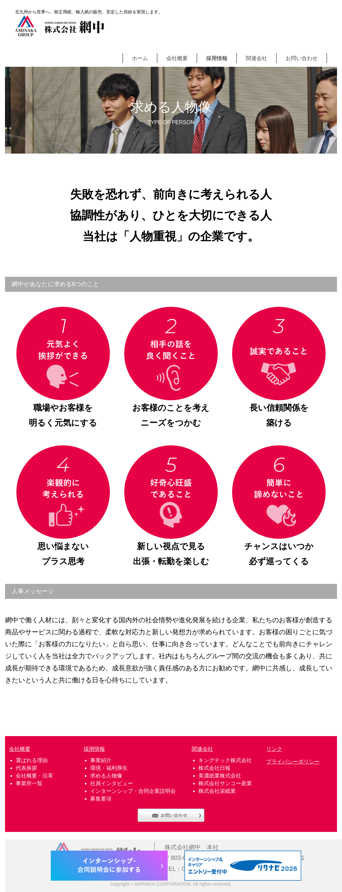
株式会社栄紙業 (217, 791)
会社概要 (177, 58)
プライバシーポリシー (293, 761)
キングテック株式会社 (225, 760)
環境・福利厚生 (109, 768)
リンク (274, 749)
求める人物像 (106, 775)
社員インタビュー (111, 783)
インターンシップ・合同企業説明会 (133, 791)
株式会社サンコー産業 (225, 783)
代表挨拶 (26, 768)
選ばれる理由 (32, 760)
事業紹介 (101, 760)
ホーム (140, 58)
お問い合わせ (302, 58)
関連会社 (256, 58)
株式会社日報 (214, 768)
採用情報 (216, 58)
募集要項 (101, 799)
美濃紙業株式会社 (219, 775)
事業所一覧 (29, 783)
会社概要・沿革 (34, 775)
